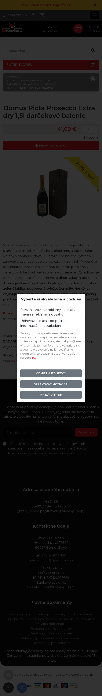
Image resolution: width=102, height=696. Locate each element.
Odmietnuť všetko (51, 373)
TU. (34, 357)
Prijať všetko (51, 395)
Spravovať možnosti (51, 384)
